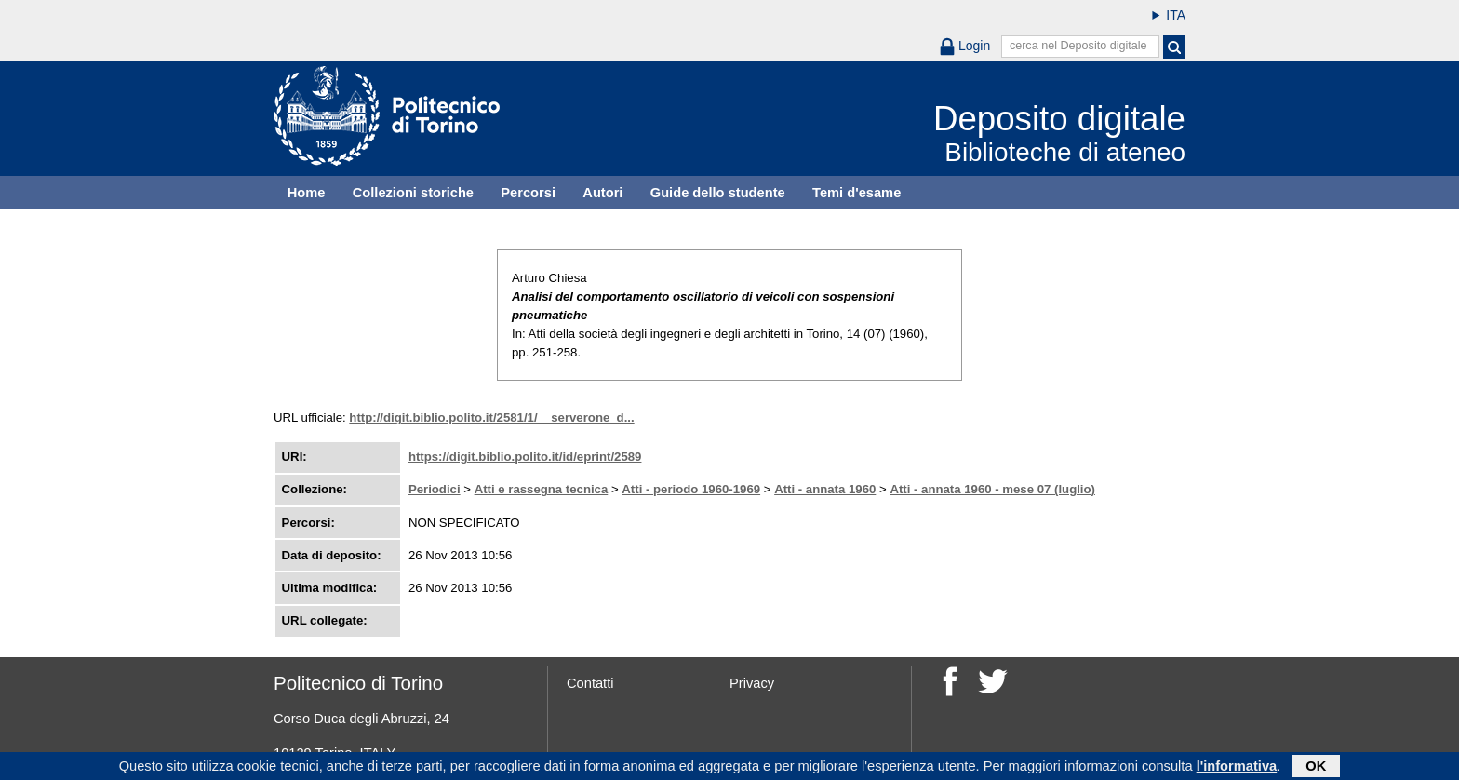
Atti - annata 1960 (825, 489)
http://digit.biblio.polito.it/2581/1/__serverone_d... (491, 417)
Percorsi (528, 192)
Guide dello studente (717, 192)
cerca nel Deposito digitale (1078, 45)
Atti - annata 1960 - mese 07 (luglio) (992, 489)
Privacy (752, 683)
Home (307, 192)
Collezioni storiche (413, 192)
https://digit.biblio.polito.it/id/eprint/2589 (525, 457)
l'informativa (1237, 767)
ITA (1175, 14)
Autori (602, 192)
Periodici (434, 489)
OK (1315, 767)
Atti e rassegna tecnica (542, 489)
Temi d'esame (856, 192)
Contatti (590, 683)
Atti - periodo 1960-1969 (691, 489)
